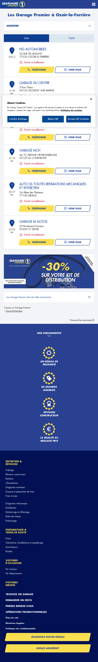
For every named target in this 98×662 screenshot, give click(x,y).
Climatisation (12, 483)
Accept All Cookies (78, 119)
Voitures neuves (12, 583)
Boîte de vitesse (13, 516)
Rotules (9, 551)
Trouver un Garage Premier (17, 308)
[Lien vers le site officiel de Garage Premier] (13, 4)
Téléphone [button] (36, 69)
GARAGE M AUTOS (33, 221)
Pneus (8, 538)
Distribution (11, 508)
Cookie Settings (18, 119)
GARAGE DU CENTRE (34, 82)
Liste (26, 38)
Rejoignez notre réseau (48, 637)
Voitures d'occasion (13, 561)
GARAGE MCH (29, 150)
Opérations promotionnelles (26, 612)
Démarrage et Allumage (18, 512)
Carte (71, 38)
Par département (14, 573)
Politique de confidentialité (20, 629)
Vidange (10, 470)
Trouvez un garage (19, 594)
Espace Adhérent (48, 648)
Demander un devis (19, 600)
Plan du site (12, 618)
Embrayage (11, 521)
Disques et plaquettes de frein (20, 492)
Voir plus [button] (72, 69)
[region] (48, 111)
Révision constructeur (16, 474)
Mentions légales (15, 623)
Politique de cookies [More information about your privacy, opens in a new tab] (71, 110)
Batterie (9, 479)
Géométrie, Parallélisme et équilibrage (24, 543)
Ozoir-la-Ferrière (14, 311)
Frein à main (11, 496)
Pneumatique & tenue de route (16, 531)
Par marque (11, 569)
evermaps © (88, 320)
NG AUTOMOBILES (32, 49)
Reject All (53, 119)
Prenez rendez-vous (20, 606)
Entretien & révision (14, 462)
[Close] (91, 99)
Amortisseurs (12, 547)
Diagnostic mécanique (16, 503)
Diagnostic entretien (15, 487)
